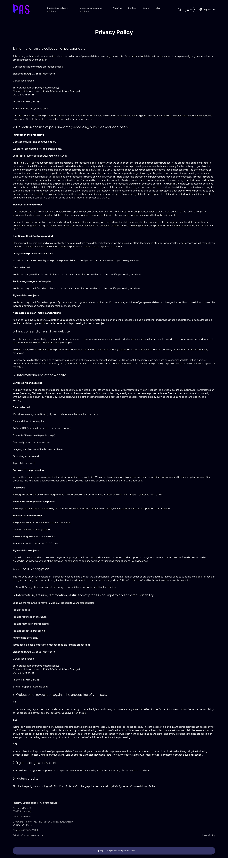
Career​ (143, 8)
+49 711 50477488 (29, 830)
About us (115, 8)
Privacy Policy (208, 835)
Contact (130, 8)
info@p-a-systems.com (32, 835)
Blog (155, 8)
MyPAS (187, 9)
